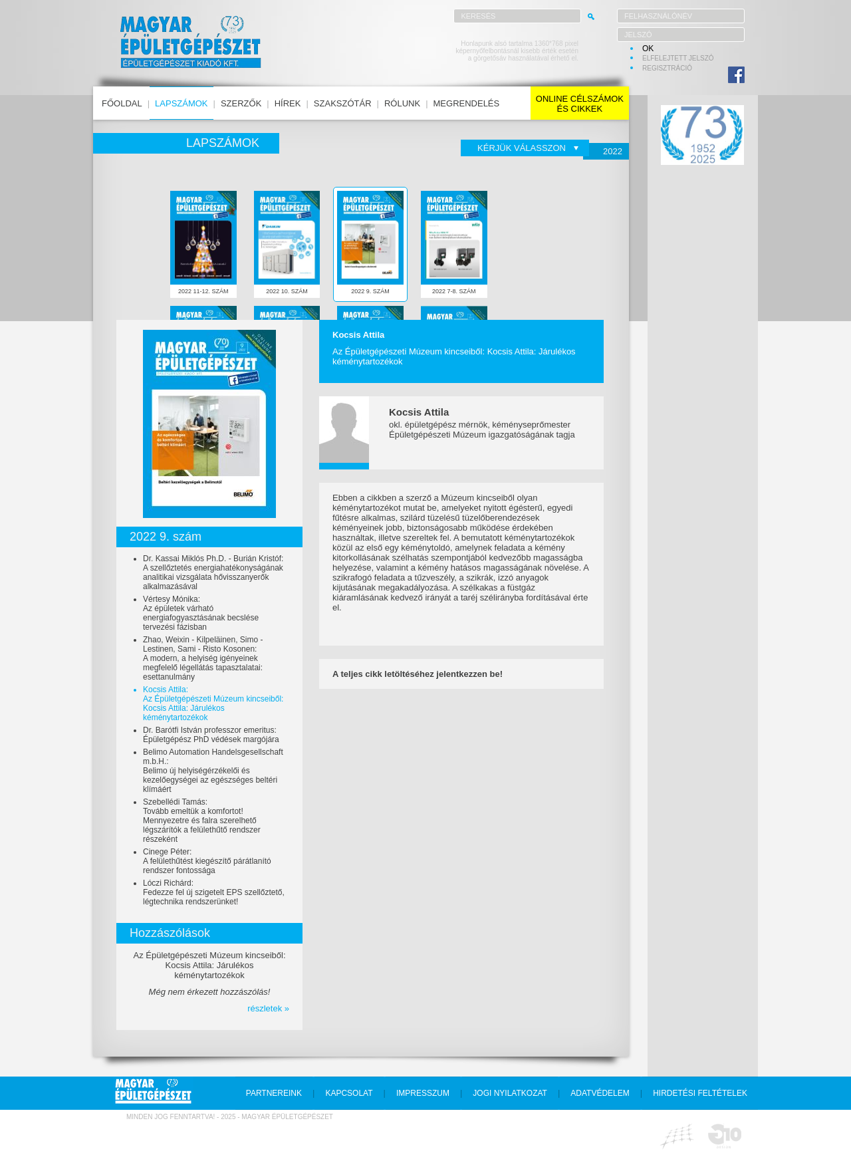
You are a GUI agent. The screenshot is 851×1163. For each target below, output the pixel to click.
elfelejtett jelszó (678, 58)
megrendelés (466, 103)
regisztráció (667, 68)
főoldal (122, 103)
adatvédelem (599, 1093)
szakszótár (343, 103)
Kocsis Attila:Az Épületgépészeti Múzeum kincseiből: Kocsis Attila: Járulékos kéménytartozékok (213, 703)
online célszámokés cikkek (580, 104)
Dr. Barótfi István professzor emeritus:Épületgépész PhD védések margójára (211, 734)
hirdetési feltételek (700, 1093)
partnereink (274, 1093)
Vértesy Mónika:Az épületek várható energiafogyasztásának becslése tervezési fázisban (201, 613)
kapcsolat (348, 1093)
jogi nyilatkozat (510, 1093)
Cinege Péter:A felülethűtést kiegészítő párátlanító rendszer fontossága (207, 861)
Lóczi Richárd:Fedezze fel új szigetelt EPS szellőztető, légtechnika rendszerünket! (214, 892)
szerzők (241, 103)
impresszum (422, 1093)
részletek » (268, 1008)
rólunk (402, 103)
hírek (288, 103)
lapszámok (181, 103)
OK (648, 48)
